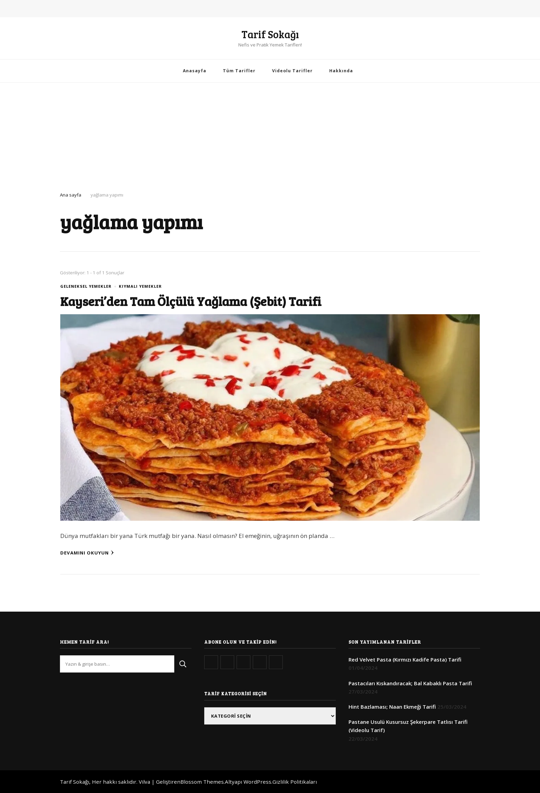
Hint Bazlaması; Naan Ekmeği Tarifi (392, 706)
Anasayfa (194, 71)
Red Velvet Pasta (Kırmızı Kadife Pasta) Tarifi (405, 659)
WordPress (257, 781)
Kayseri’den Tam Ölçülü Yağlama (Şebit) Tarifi (196, 301)
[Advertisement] (270, 134)
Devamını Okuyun (87, 553)
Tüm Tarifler (239, 71)
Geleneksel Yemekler (86, 286)
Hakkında (341, 71)
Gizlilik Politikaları (294, 781)
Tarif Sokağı (270, 34)
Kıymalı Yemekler (140, 286)
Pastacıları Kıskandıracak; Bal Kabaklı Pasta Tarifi (410, 683)
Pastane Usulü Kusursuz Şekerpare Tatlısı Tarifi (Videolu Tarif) (408, 725)
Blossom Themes (202, 781)
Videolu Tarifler (292, 71)
